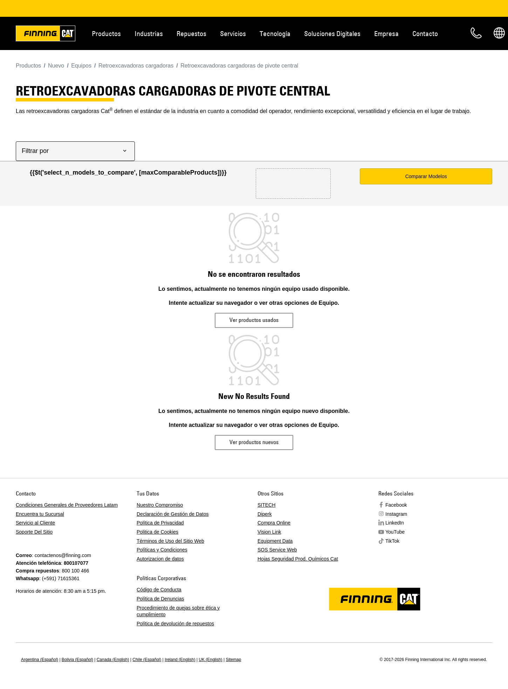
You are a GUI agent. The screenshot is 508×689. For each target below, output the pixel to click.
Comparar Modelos (426, 176)
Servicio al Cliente (35, 523)
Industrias (149, 33)
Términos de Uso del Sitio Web (170, 541)
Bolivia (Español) (77, 659)
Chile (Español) (146, 659)
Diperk (265, 514)
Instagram (396, 514)
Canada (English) (113, 659)
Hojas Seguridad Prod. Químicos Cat (298, 559)
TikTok (392, 541)
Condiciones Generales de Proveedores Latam (67, 505)
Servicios (233, 33)
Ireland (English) (180, 659)
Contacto (425, 33)
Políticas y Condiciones (162, 550)
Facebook (396, 505)
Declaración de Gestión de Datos (172, 514)
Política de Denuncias (160, 599)
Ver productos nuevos (254, 441)
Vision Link (269, 532)
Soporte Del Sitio (34, 532)
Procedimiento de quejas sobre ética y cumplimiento (178, 611)
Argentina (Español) (39, 659)
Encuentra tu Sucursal (40, 514)
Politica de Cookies (157, 532)
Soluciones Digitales (332, 33)
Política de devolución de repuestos (175, 623)
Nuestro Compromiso (160, 505)
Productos (106, 33)
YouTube (395, 532)
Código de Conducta (159, 589)
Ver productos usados (254, 319)
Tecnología (275, 33)
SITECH (266, 505)
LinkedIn (394, 523)
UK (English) (210, 659)
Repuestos (191, 33)
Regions (499, 32)
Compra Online (274, 523)
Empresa (386, 33)
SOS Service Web (277, 550)
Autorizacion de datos (160, 559)
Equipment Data (275, 541)
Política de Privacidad (160, 523)
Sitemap (233, 659)
